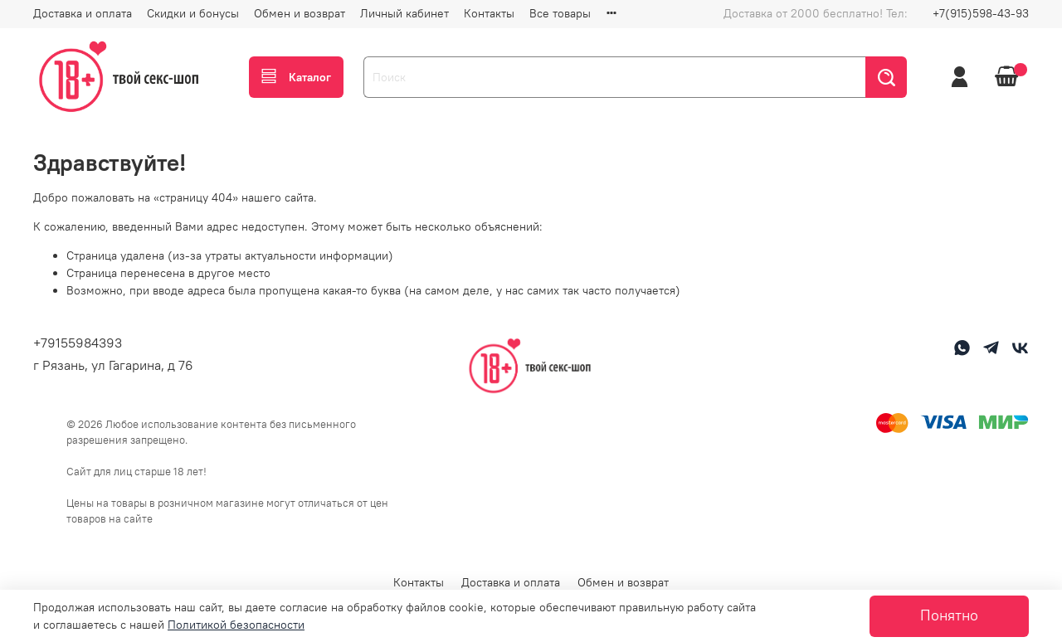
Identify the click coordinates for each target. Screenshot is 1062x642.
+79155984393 (77, 342)
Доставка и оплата (82, 13)
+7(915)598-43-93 (981, 13)
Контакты (489, 13)
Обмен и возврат (299, 13)
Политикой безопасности (236, 624)
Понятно (949, 615)
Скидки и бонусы (193, 13)
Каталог (296, 77)
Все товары (560, 13)
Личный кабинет (404, 13)
